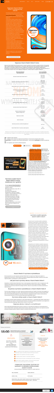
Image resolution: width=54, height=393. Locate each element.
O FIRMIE (42, 1)
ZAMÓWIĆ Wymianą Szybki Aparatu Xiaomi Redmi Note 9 (38, 271)
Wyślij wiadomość (27, 148)
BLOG (32, 1)
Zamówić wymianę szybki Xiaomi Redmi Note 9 (13, 210)
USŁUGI (28, 1)
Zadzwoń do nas (17, 148)
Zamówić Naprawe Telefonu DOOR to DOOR (19, 386)
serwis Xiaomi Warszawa (11, 15)
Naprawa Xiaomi (36, 148)
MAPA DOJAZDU (37, 1)
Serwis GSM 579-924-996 (8, 1)
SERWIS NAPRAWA (22, 1)
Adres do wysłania (11, 340)
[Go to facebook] (52, 391)
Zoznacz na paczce (11, 341)
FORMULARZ (43, 338)
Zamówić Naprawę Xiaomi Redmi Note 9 (14, 58)
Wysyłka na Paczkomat (27, 338)
